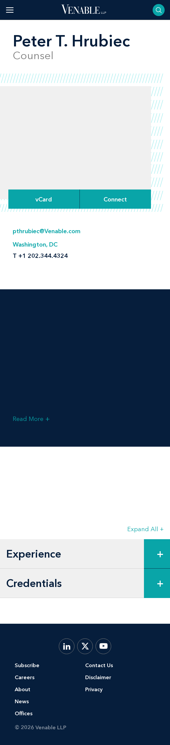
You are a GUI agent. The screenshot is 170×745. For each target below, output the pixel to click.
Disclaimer (98, 677)
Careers (24, 677)
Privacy (94, 689)
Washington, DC (35, 244)
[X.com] (85, 646)
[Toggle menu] (9, 9)
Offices (23, 713)
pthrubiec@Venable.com (46, 231)
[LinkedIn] (66, 646)
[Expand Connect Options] (115, 199)
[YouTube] (103, 646)
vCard (43, 199)
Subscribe (27, 665)
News (22, 701)
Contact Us (99, 665)
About (22, 689)
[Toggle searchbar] (159, 10)
